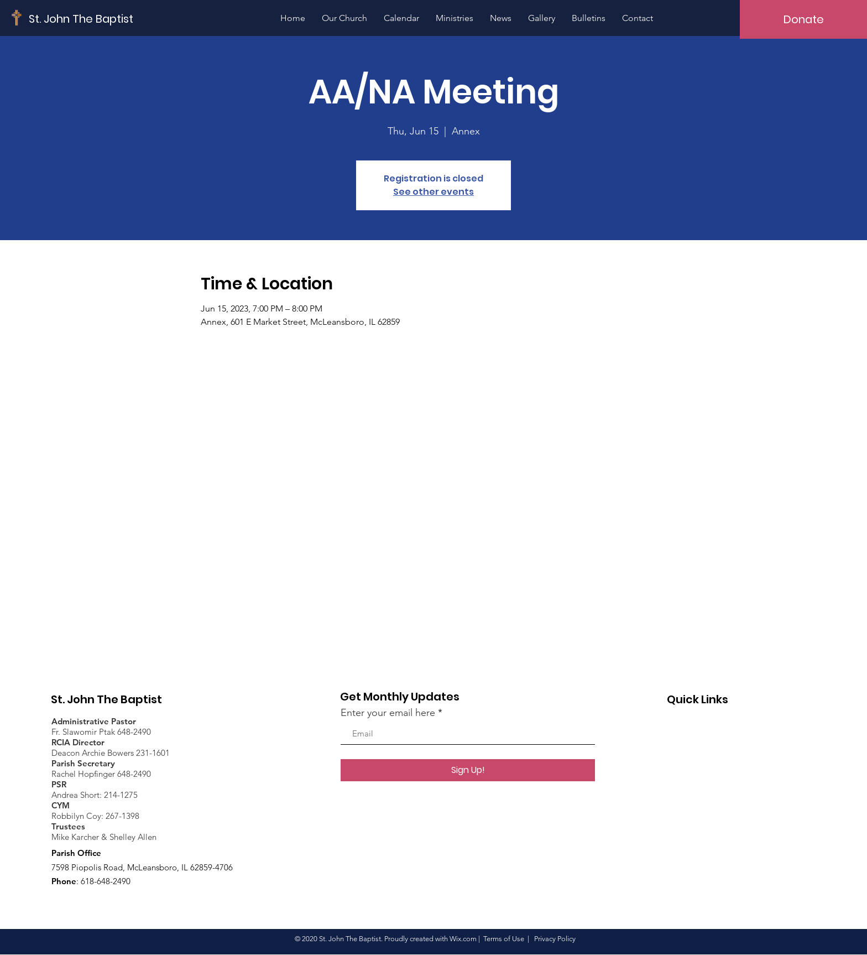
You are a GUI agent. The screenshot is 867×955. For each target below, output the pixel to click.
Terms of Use (503, 939)
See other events (433, 191)
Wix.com (463, 939)
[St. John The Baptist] (81, 18)
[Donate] (803, 19)
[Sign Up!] (468, 770)
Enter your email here (388, 713)
